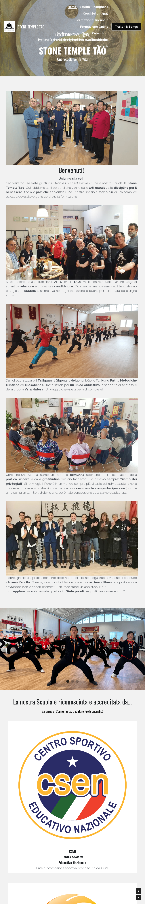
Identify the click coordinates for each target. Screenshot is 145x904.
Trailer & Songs (126, 26)
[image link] (9, 26)
